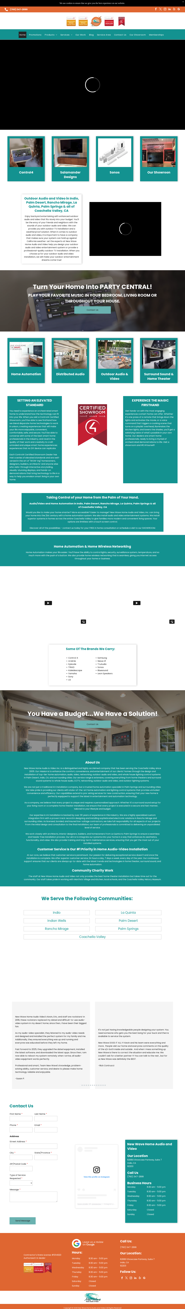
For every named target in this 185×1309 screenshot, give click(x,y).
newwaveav (96, 1204)
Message (14, 1189)
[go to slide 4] (86, 1085)
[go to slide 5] (88, 1085)
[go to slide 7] (92, 1085)
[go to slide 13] (105, 1085)
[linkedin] (170, 9)
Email (37, 1125)
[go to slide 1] (80, 1085)
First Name (15, 1113)
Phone (13, 1125)
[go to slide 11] (100, 1085)
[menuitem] (23, 35)
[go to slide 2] (82, 1085)
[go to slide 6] (90, 1085)
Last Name (39, 1113)
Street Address (17, 1141)
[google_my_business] (179, 9)
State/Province (42, 1152)
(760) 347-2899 (19, 9)
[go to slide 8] (94, 1085)
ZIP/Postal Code (18, 1163)
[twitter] (160, 9)
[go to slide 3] (84, 1085)
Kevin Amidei (82, 1204)
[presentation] (29, 1209)
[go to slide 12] (103, 1085)
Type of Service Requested (18, 1177)
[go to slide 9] (96, 1085)
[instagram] (165, 9)
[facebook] (156, 9)
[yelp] (174, 9)
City (12, 1152)
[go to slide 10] (98, 1085)
